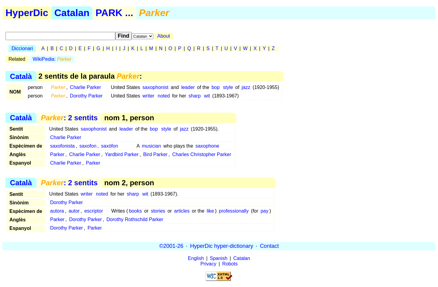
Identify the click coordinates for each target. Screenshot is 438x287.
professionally (234, 211)
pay (265, 211)
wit (207, 95)
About (163, 36)
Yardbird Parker (122, 154)
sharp (195, 95)
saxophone (207, 146)
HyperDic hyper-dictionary (221, 246)
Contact (269, 246)
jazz (246, 87)
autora (57, 211)
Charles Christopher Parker (201, 154)
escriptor (93, 211)
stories (158, 211)
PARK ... (114, 12)
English (196, 258)
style (228, 87)
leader (188, 87)
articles (182, 211)
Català (21, 76)
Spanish (219, 258)
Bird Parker (155, 154)
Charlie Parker (85, 87)
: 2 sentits (69, 118)
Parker (57, 154)
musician (151, 146)
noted (164, 95)
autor (73, 211)
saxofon (87, 146)
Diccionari (22, 48)
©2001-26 (171, 246)
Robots (230, 263)
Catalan (72, 12)
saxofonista (62, 146)
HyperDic (26, 12)
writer (148, 95)
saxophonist (155, 87)
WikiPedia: (52, 59)
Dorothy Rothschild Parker (134, 219)
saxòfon (109, 146)
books (135, 211)
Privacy (208, 263)
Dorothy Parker (86, 95)
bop (215, 87)
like (210, 211)
